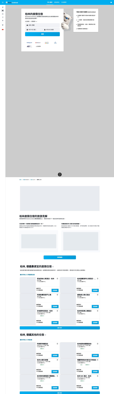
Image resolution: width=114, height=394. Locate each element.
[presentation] (53, 266)
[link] (60, 257)
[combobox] (31, 21)
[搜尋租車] (3, 13)
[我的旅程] (3, 25)
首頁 (20, 179)
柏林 (31, 179)
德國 (24, 179)
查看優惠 (55, 290)
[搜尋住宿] (3, 10)
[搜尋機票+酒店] (3, 17)
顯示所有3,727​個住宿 (26, 340)
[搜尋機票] (3, 7)
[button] (2, 2)
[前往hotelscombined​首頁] (12, 2)
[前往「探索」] (3, 20)
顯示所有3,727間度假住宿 (27, 274)
